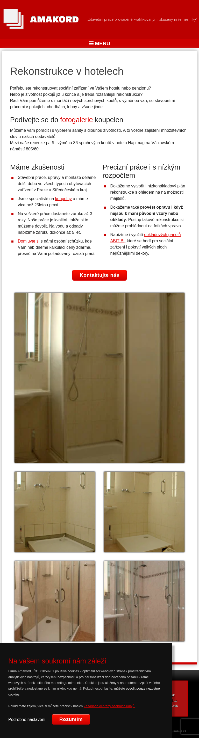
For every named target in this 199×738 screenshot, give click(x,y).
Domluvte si (29, 241)
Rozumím (71, 719)
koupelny (63, 198)
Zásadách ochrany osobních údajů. (109, 706)
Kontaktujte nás (99, 275)
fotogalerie (76, 120)
